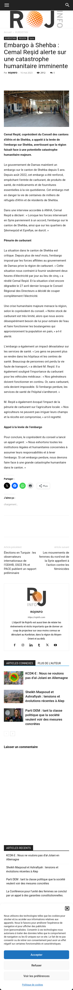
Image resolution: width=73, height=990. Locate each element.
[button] (67, 908)
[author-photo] (36, 606)
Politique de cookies (32, 984)
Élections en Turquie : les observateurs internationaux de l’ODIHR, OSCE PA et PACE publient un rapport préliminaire (20, 563)
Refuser (36, 965)
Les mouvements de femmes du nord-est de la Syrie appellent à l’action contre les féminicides (54, 561)
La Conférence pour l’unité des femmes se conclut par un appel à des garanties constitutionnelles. (36, 893)
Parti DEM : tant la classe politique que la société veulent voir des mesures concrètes (35, 881)
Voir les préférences (37, 976)
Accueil (7, 32)
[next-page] (12, 733)
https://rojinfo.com (36, 617)
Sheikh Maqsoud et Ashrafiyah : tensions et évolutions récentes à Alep (44, 696)
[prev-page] (6, 733)
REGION (22, 38)
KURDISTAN (21, 32)
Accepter (36, 955)
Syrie (32, 38)
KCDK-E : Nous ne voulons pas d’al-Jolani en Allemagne (32, 857)
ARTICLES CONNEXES (19, 663)
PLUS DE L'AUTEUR (49, 663)
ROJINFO (12, 72)
